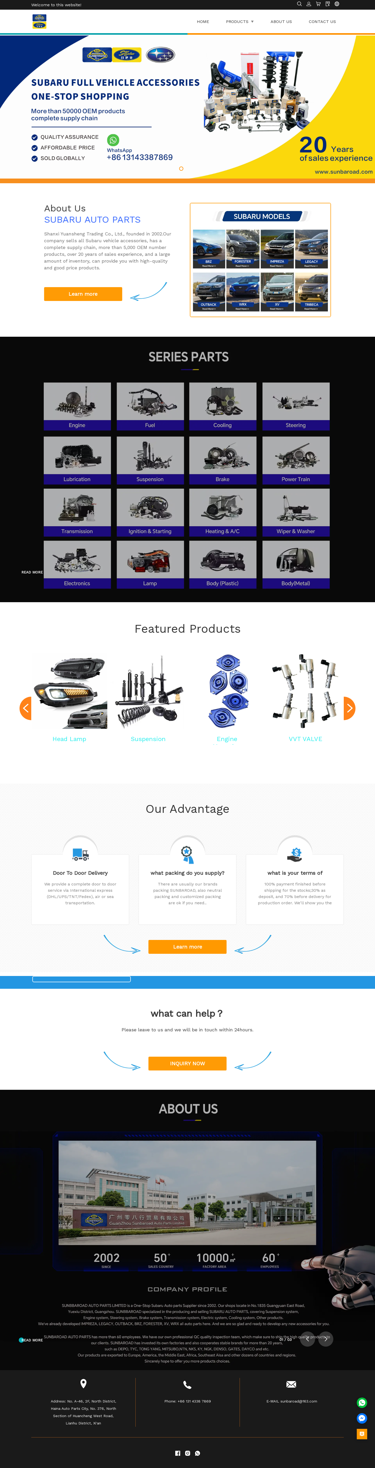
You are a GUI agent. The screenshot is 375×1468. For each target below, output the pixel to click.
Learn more (187, 947)
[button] (181, 169)
